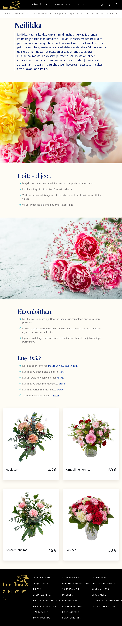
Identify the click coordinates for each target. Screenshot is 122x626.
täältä (61, 371)
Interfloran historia (75, 583)
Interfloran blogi (103, 606)
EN (102, 4)
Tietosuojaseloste (103, 583)
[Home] (12, 5)
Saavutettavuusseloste (105, 600)
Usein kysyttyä (42, 595)
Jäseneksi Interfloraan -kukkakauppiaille (73, 601)
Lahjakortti (63, 4)
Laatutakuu (99, 577)
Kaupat (60, 13)
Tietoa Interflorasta (104, 13)
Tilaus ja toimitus (16, 13)
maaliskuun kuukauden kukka (63, 365)
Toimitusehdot (42, 617)
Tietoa (79, 4)
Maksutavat (40, 612)
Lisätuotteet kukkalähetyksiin (73, 615)
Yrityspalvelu (71, 589)
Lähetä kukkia (41, 4)
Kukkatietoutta (41, 13)
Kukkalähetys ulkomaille (100, 592)
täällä (56, 395)
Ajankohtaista (79, 13)
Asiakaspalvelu (71, 577)
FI (96, 4)
